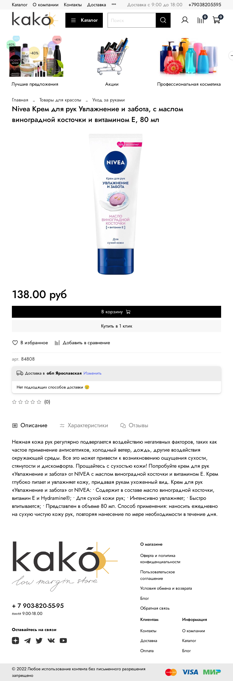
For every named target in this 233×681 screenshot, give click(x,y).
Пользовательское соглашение (157, 575)
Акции (116, 86)
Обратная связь (155, 608)
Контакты (73, 4)
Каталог (19, 4)
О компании (46, 4)
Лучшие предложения (36, 86)
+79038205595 (204, 4)
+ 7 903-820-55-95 (38, 605)
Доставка (96, 4)
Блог (144, 598)
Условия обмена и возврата (166, 588)
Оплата (147, 651)
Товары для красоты (60, 101)
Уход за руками (108, 101)
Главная (20, 101)
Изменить (93, 375)
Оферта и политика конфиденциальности (160, 558)
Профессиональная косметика (196, 86)
